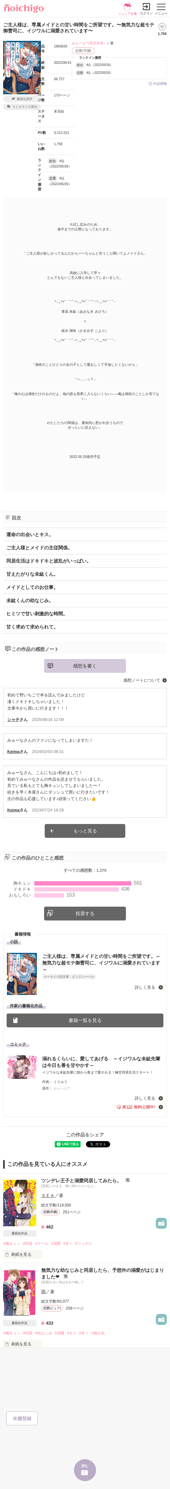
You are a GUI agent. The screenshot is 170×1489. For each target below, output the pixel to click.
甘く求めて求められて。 (32, 626)
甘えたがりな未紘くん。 (32, 574)
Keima (13, 751)
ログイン (146, 13)
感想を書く (85, 665)
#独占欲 (98, 1333)
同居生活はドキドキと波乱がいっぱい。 (48, 560)
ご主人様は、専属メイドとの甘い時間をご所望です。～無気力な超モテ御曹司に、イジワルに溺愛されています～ (101, 962)
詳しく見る (145, 987)
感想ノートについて (141, 680)
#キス (72, 1333)
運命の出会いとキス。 (30, 534)
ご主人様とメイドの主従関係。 (39, 547)
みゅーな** (62, 1088)
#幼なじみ (43, 1333)
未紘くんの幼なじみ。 (30, 600)
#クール (41, 1243)
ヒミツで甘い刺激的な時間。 (37, 613)
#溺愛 (56, 1243)
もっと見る (85, 830)
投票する (85, 913)
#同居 (28, 1243)
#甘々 (68, 1243)
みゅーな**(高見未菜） (89, 43)
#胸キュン (11, 1243)
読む (85, 1466)
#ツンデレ (84, 1243)
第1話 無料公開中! (138, 1107)
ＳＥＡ (47, 1195)
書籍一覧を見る (85, 1020)
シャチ (13, 719)
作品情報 (160, 83)
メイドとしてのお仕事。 (32, 587)
